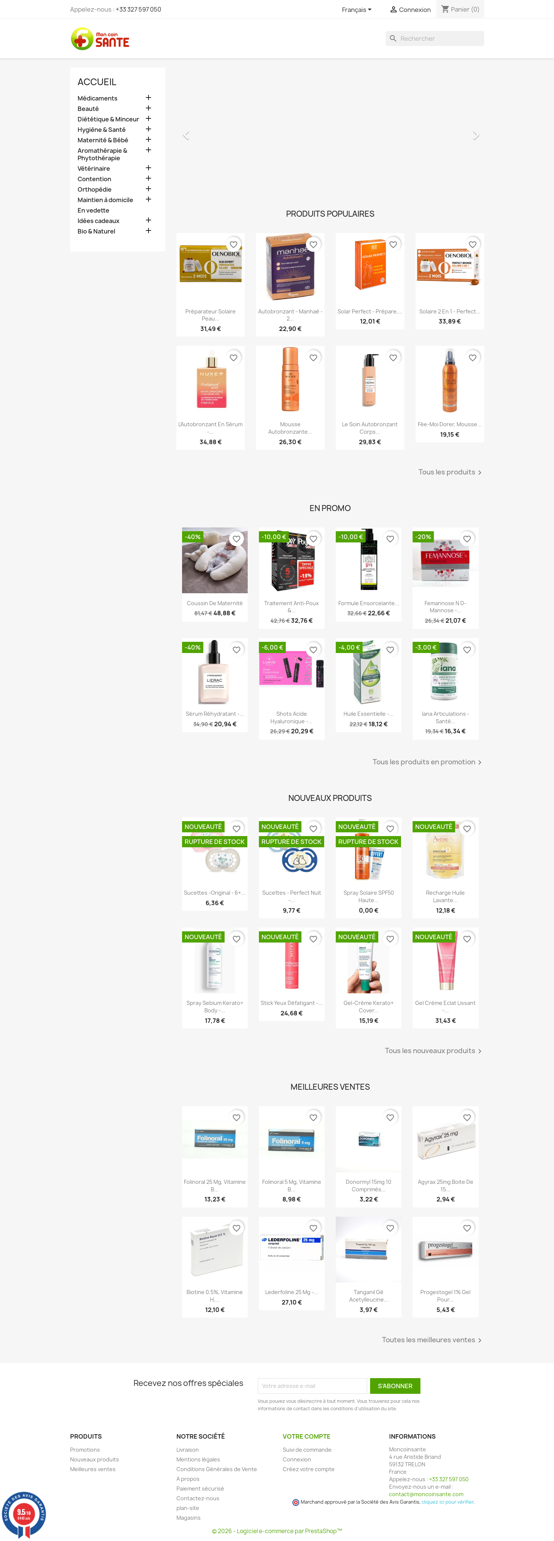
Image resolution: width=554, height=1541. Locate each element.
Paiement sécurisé (200, 1488)
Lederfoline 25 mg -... (291, 1292)
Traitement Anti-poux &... (291, 607)
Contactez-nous (197, 1498)
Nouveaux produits (94, 1459)
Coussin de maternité (215, 603)
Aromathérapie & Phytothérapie (102, 154)
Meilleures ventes (93, 1469)
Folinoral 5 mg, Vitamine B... (291, 1185)
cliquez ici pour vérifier (447, 1502)
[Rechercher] (435, 38)
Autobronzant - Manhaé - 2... (290, 315)
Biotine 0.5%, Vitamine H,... (215, 1295)
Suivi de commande (307, 1449)
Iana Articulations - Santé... (445, 717)
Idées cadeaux (98, 221)
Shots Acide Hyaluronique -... (291, 717)
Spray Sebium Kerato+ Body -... (215, 1006)
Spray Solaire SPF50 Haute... (369, 896)
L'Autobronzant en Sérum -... (210, 428)
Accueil (97, 81)
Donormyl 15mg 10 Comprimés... (368, 1185)
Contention (94, 179)
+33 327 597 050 (138, 9)
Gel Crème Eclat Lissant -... (445, 1006)
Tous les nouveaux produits (434, 1051)
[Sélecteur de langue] (358, 10)
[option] (330, 131)
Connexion (297, 1459)
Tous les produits (451, 472)
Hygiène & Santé (102, 130)
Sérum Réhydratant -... (215, 713)
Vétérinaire (94, 169)
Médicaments (98, 98)
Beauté (88, 109)
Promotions (85, 1449)
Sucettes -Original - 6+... (214, 892)
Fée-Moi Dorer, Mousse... (450, 424)
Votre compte (307, 1436)
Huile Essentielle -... (369, 713)
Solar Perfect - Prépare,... (370, 311)
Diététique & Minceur (108, 119)
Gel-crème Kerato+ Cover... (369, 1006)
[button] (199, 131)
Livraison (187, 1449)
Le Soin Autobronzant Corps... (370, 428)
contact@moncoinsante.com (426, 1494)
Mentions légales (198, 1459)
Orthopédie (95, 190)
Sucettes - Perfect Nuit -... (291, 896)
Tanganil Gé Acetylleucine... (368, 1295)
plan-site (187, 1507)
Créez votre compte (309, 1469)
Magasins (188, 1517)
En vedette (93, 210)
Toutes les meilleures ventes (433, 1340)
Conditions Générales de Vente (216, 1469)
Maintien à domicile (105, 200)
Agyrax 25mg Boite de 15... (445, 1185)
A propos (188, 1478)
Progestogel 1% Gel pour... (445, 1295)
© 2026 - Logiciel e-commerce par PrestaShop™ (277, 1531)
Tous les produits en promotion (428, 762)
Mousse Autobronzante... (290, 428)
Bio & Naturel (96, 231)
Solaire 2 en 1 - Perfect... (450, 311)
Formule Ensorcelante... (368, 603)
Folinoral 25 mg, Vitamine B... (215, 1185)
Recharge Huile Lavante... (445, 896)
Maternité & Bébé (103, 140)
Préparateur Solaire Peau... (210, 315)
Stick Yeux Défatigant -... (292, 1002)
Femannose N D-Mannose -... (445, 607)
